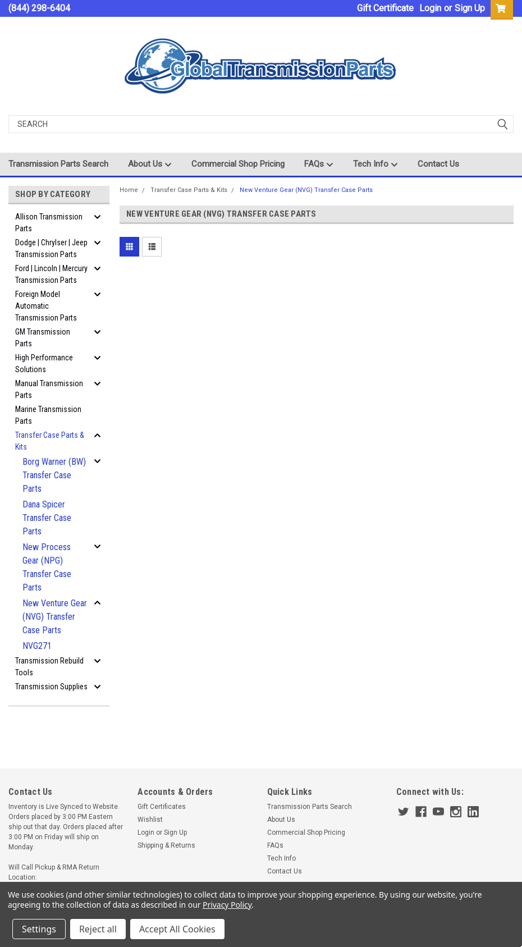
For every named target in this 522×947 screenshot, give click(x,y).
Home (129, 190)
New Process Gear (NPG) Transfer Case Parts (46, 567)
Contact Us (438, 164)
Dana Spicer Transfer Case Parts (46, 518)
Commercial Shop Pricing (238, 164)
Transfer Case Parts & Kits (49, 441)
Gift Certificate (385, 8)
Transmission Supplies (51, 686)
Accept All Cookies (177, 929)
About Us (150, 164)
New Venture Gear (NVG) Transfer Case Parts (54, 616)
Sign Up (470, 8)
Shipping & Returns (166, 845)
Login (430, 8)
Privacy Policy (227, 904)
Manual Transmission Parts (49, 389)
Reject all (98, 929)
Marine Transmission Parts (48, 415)
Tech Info (375, 164)
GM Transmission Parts (42, 337)
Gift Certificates (162, 807)
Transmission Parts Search (58, 164)
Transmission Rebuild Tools (49, 666)
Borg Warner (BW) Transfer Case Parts (54, 475)
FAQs (318, 164)
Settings (39, 929)
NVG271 (37, 646)
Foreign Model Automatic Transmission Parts (46, 306)
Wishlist (150, 820)
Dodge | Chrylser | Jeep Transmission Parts (51, 248)
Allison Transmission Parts (49, 222)
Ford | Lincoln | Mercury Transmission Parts (51, 274)
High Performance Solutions (44, 363)
